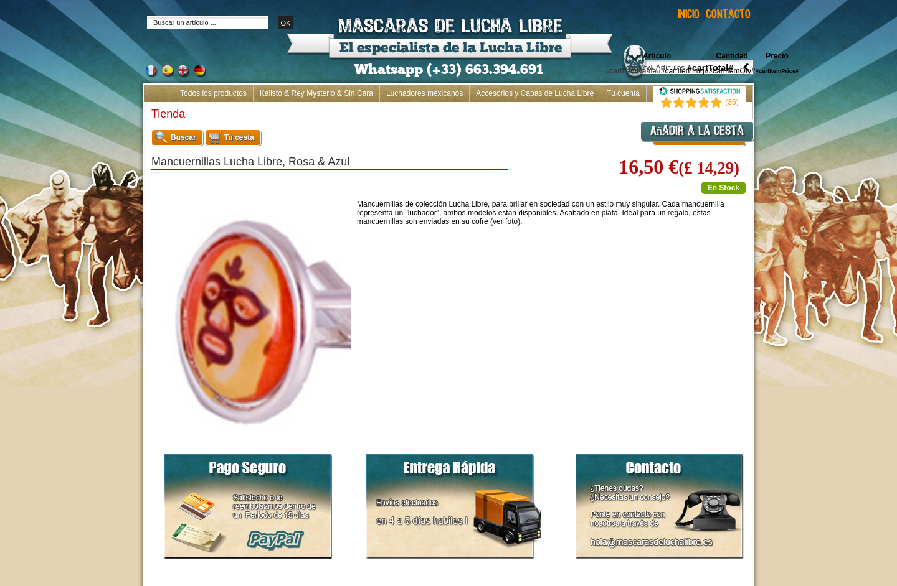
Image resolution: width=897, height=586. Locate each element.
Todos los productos (213, 93)
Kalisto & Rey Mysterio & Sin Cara (316, 93)
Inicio (737, 110)
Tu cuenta (623, 93)
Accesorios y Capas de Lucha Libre (535, 93)
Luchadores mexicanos (424, 93)
